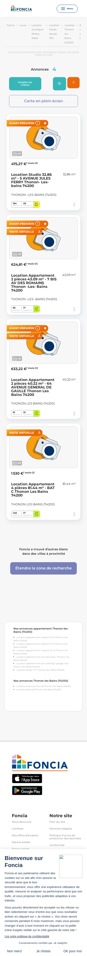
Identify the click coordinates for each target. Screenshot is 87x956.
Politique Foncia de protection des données (65, 837)
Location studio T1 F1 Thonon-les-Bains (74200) (40, 670)
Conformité (56, 845)
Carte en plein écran (43, 101)
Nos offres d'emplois (25, 835)
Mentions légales (60, 828)
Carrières (17, 828)
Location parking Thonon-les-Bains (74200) (38, 689)
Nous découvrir (22, 821)
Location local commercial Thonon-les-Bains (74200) (43, 686)
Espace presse (21, 842)
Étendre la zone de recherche (43, 568)
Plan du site (57, 821)
